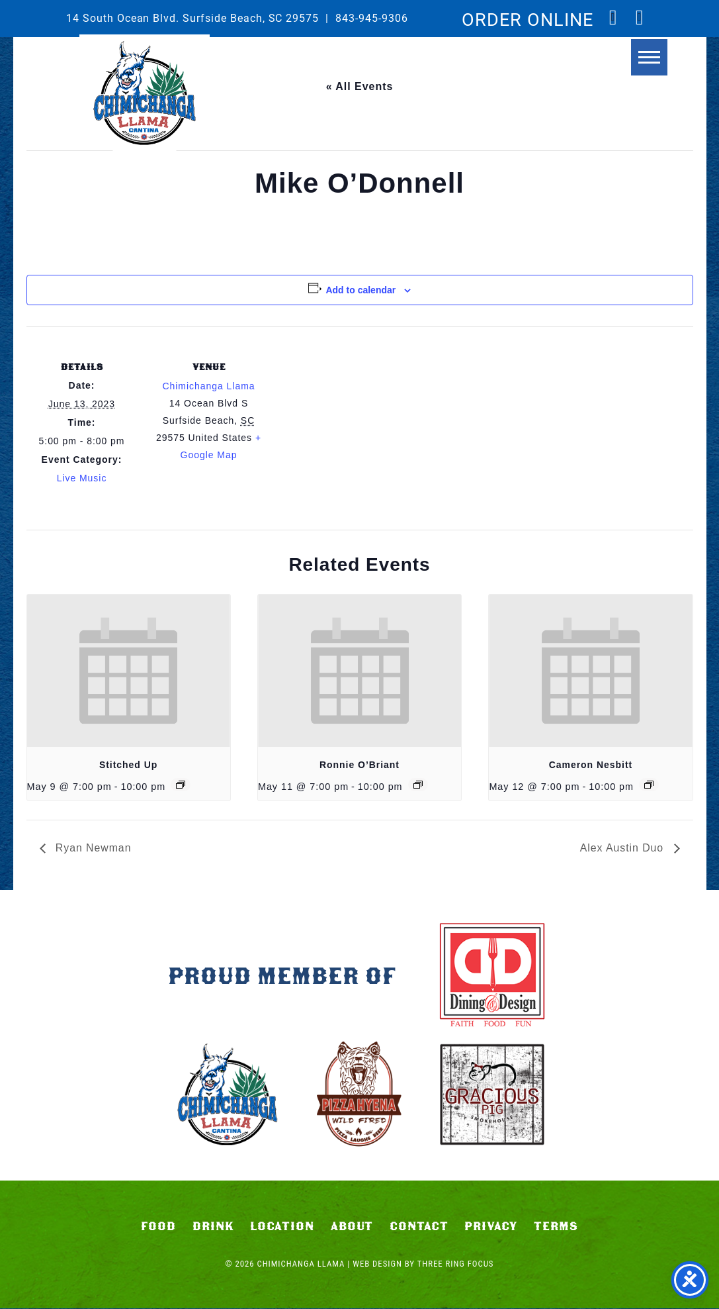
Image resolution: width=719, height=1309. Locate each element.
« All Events (360, 86)
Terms (556, 1227)
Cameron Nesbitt (590, 764)
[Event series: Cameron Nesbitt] (649, 785)
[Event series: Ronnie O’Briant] (418, 785)
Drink (213, 1227)
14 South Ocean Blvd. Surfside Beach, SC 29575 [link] (192, 17)
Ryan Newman (92, 847)
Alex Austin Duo (623, 847)
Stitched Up (128, 764)
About (352, 1227)
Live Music (82, 478)
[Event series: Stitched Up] (180, 785)
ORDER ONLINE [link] (527, 18)
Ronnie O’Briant (359, 764)
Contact (419, 1227)
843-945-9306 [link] (371, 17)
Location (282, 1227)
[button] (638, 64)
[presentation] (128, 671)
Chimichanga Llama (144, 93)
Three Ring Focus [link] (455, 1264)
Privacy (490, 1227)
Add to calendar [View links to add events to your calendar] (360, 290)
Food (158, 1227)
